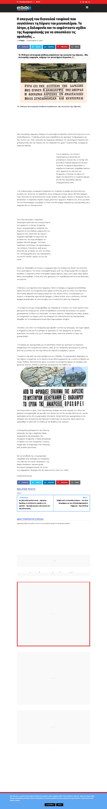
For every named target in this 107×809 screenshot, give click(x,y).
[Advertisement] (56, 121)
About (38, 2)
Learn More (50, 804)
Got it (59, 804)
